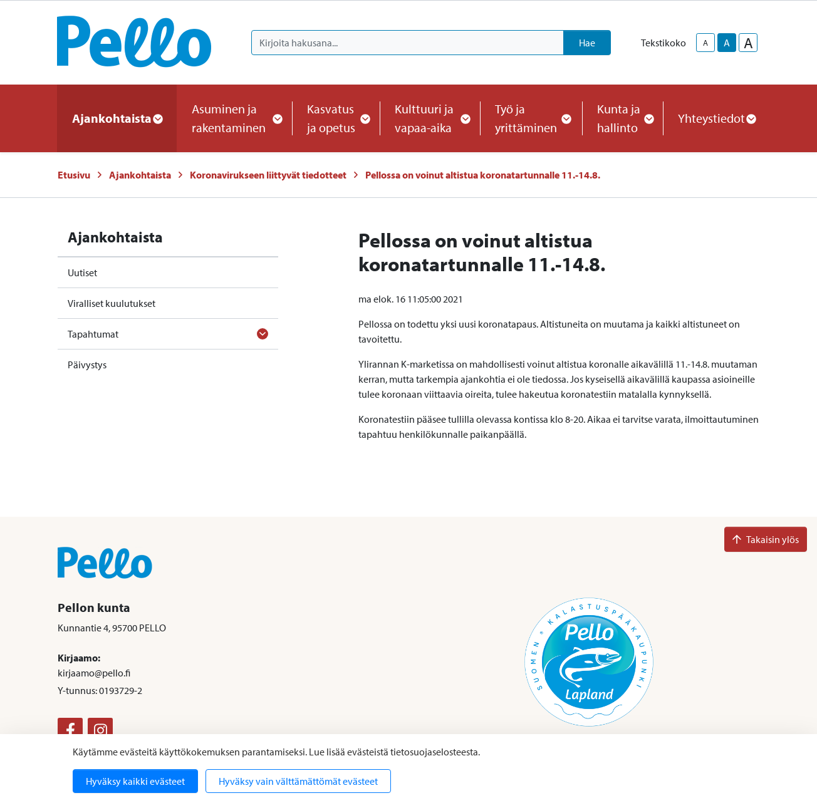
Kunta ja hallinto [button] (622, 118)
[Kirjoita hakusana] (407, 42)
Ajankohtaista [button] (117, 118)
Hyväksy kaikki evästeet (135, 781)
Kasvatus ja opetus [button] (336, 118)
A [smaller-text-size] (705, 43)
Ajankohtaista (140, 174)
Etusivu (74, 174)
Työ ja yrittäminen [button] (531, 118)
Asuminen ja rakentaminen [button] (234, 118)
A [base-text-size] (727, 42)
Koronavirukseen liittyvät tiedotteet (268, 174)
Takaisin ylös (765, 539)
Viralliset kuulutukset (111, 303)
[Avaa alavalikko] (262, 333)
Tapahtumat (93, 334)
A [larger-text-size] (748, 42)
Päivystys (87, 364)
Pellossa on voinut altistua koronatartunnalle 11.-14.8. (482, 174)
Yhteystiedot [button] (716, 118)
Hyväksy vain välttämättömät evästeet (298, 781)
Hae (587, 42)
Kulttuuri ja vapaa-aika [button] (430, 118)
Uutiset (82, 272)
